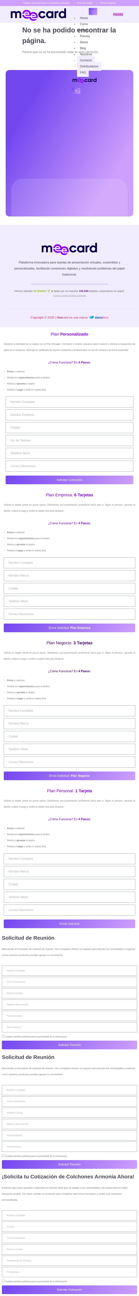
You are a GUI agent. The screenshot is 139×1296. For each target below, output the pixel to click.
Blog (83, 48)
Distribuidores (89, 66)
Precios (85, 36)
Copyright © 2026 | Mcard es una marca (69, 317)
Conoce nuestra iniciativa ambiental (69, 295)
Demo (84, 42)
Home (84, 18)
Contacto (86, 60)
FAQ (83, 72)
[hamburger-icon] (93, 11)
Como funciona (83, 27)
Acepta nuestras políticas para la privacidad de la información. (36, 1036)
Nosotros (86, 54)
